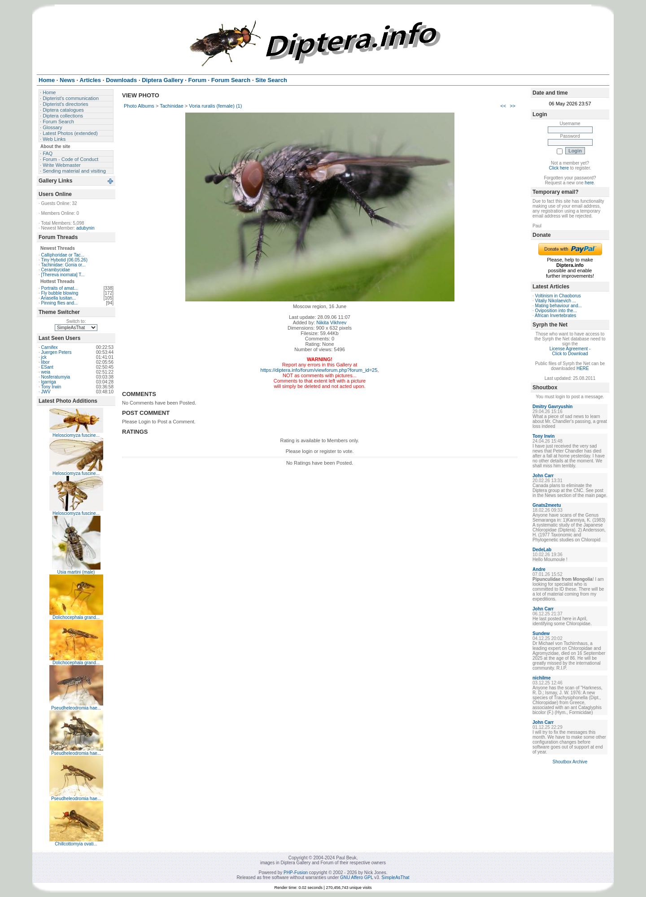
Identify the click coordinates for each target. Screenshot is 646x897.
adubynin (85, 228)
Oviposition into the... (556, 310)
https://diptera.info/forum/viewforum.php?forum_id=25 (319, 370)
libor (45, 362)
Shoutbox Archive (570, 761)
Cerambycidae (55, 269)
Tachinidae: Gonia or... (63, 264)
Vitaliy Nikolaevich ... (555, 300)
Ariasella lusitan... (58, 298)
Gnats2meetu (547, 505)
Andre (539, 569)
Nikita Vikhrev (331, 322)
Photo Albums (139, 106)
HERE (582, 368)
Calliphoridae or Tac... (63, 255)
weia (46, 372)
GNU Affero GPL (356, 877)
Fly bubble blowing (60, 293)
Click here (559, 167)
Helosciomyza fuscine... (76, 435)
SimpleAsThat (395, 877)
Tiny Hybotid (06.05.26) (64, 259)
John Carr (543, 475)
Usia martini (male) (76, 572)
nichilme (542, 677)
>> (512, 106)
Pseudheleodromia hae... (76, 707)
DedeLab (542, 549)
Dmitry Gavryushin (552, 406)
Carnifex (49, 347)
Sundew (541, 633)
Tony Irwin (51, 386)
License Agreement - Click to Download (570, 351)
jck (44, 357)
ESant (47, 367)
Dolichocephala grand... (76, 617)
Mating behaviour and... (558, 305)
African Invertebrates (555, 315)
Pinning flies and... (59, 302)
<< (503, 106)
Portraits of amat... (59, 288)
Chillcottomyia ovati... (76, 843)
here (589, 182)
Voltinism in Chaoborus (558, 295)
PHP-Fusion (296, 872)
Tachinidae (171, 106)
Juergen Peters (56, 352)
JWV (46, 391)
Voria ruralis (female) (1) (215, 106)
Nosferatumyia (55, 376)
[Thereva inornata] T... (63, 274)
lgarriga (48, 381)
